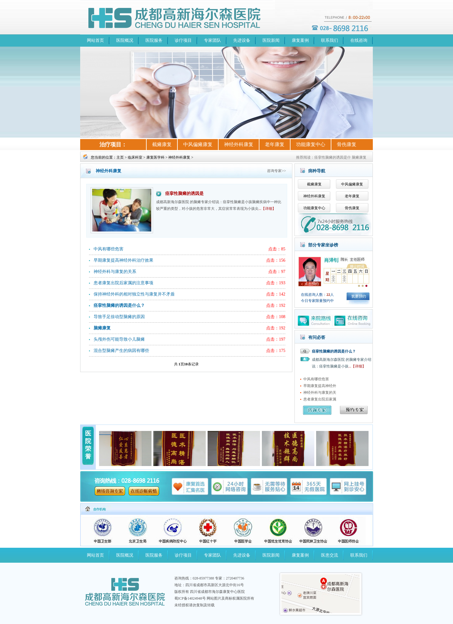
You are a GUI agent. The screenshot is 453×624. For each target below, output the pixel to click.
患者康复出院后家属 (319, 399)
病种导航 (316, 171)
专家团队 (212, 40)
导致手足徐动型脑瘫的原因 (119, 316)
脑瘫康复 (359, 157)
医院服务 (153, 40)
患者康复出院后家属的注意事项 (123, 283)
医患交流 (329, 555)
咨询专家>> (276, 171)
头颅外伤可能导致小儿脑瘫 (119, 339)
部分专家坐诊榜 (323, 245)
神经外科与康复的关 (319, 392)
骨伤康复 (346, 144)
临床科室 (135, 157)
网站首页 (95, 40)
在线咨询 (358, 40)
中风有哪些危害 (108, 249)
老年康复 (274, 144)
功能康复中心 (310, 144)
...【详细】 (267, 208)
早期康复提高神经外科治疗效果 (123, 260)
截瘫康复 (162, 144)
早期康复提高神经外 (319, 386)
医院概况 (124, 40)
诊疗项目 (183, 40)
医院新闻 (271, 40)
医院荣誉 (88, 445)
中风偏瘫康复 (197, 144)
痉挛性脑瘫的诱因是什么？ (334, 351)
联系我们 (329, 40)
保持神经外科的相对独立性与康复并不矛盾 (134, 294)
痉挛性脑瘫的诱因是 (184, 193)
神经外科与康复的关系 (115, 271)
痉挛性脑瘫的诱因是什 (332, 157)
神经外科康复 (238, 144)
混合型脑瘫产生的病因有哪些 (121, 350)
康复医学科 (155, 157)
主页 (120, 157)
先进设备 (241, 40)
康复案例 (300, 40)
